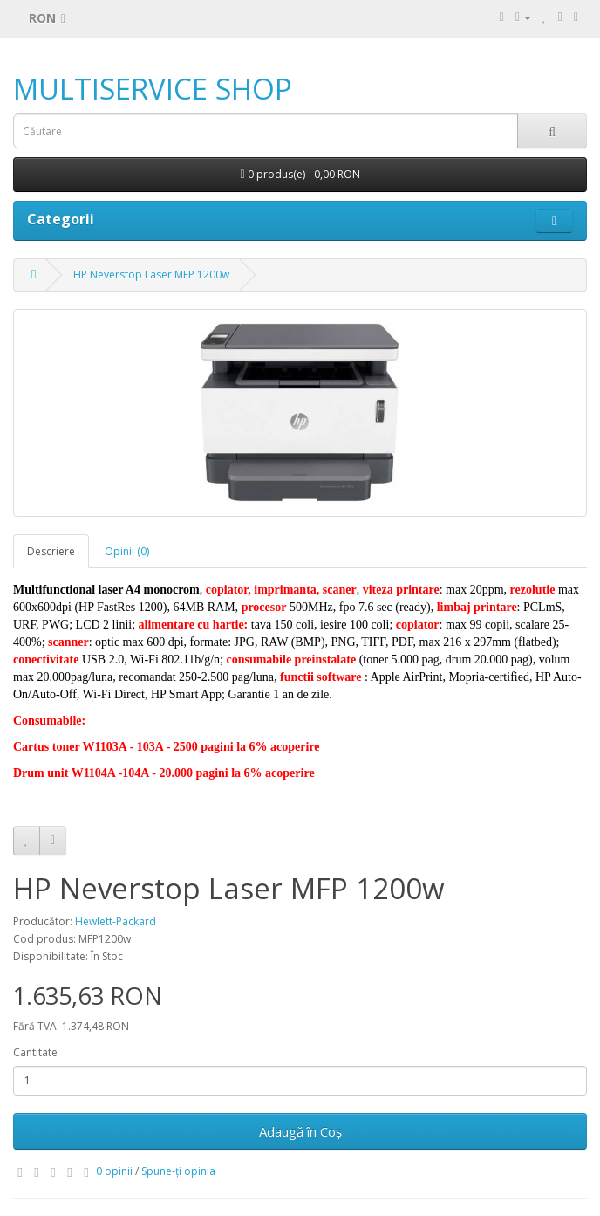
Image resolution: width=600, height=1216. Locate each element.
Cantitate (35, 1052)
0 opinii (114, 1171)
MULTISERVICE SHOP (152, 88)
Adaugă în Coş (300, 1131)
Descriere (51, 551)
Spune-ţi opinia (178, 1171)
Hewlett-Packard (115, 921)
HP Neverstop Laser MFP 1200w (151, 274)
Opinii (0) (127, 551)
